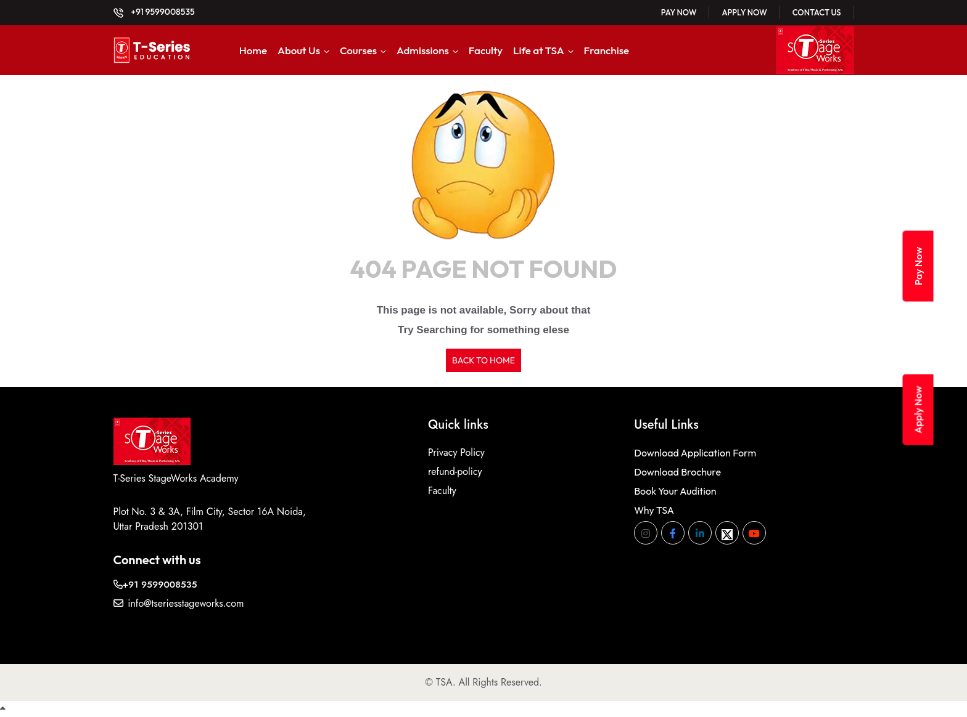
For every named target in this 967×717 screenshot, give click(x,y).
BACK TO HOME (483, 360)
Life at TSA (538, 50)
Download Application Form (695, 453)
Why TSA (654, 510)
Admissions (423, 50)
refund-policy (455, 471)
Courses (358, 50)
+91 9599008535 (154, 11)
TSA (444, 682)
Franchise (607, 50)
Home (253, 50)
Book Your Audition (675, 491)
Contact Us (816, 12)
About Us (299, 50)
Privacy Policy (456, 452)
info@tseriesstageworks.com (178, 603)
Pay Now (679, 12)
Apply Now (744, 12)
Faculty (486, 50)
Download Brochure (677, 472)
